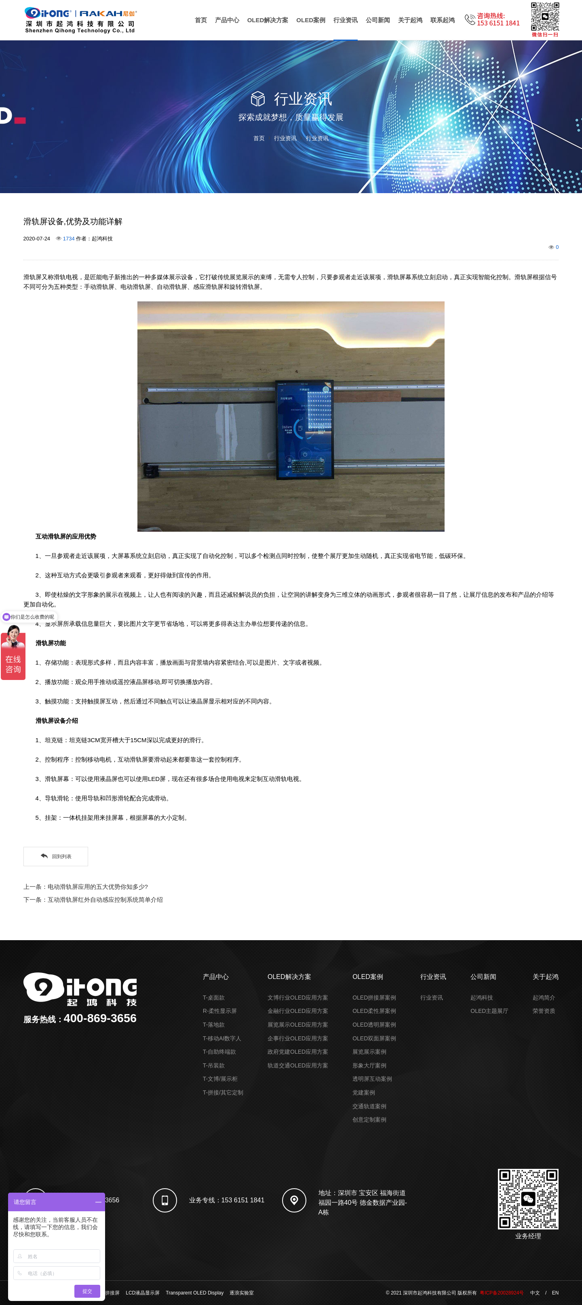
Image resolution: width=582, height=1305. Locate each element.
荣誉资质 (544, 1011)
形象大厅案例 (369, 1065)
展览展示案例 (369, 1051)
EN (555, 1293)
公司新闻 (378, 20)
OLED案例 (310, 20)
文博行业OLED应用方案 (298, 997)
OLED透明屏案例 (374, 1024)
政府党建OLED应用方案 (298, 1051)
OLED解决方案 (268, 20)
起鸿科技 (481, 997)
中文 (535, 1293)
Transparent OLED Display (195, 1293)
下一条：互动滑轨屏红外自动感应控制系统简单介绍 (93, 899)
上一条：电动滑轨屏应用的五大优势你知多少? (85, 886)
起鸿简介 (544, 997)
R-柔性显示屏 (220, 1011)
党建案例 (363, 1092)
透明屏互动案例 (372, 1079)
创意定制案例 (369, 1119)
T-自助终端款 (219, 1051)
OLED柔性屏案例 (374, 1011)
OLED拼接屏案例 (374, 997)
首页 (201, 20)
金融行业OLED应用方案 (298, 1011)
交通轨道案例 (369, 1106)
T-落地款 (214, 1024)
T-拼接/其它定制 (223, 1092)
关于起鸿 (410, 20)
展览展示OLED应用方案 (298, 1024)
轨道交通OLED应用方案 (298, 1065)
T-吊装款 (214, 1065)
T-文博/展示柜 (220, 1079)
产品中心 (227, 20)
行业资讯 (345, 20)
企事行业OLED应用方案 (298, 1038)
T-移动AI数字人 (222, 1038)
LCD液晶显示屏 (143, 1293)
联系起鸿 (442, 20)
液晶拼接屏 (107, 1293)
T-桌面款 (214, 997)
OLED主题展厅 (489, 1011)
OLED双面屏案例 (374, 1038)
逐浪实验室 (242, 1293)
